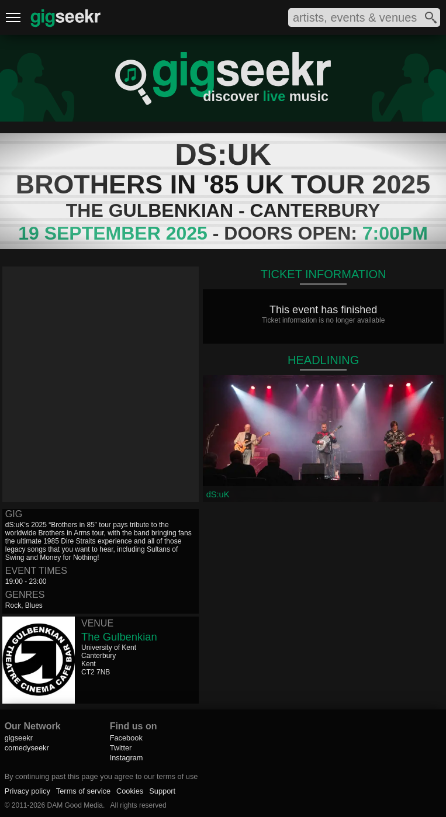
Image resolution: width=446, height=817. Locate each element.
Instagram (126, 757)
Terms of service (83, 791)
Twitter (121, 747)
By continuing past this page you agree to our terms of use (101, 776)
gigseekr (19, 737)
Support (162, 791)
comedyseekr (27, 747)
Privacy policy (27, 791)
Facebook (126, 737)
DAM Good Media (75, 805)
